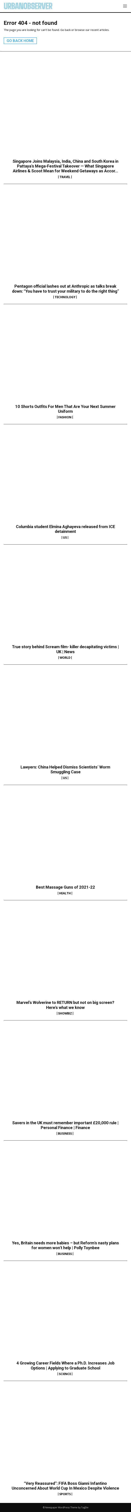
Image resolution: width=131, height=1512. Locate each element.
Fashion (65, 417)
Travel (64, 176)
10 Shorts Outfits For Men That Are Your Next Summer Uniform (65, 409)
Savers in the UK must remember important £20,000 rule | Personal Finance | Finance (65, 1125)
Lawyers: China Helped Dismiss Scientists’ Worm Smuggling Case (65, 769)
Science (65, 1373)
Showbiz (65, 1013)
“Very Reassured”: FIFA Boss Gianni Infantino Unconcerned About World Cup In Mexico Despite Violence (65, 1486)
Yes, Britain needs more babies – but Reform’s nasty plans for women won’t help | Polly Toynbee (65, 1245)
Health (65, 893)
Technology (65, 297)
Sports (65, 1494)
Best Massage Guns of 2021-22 (65, 887)
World (65, 657)
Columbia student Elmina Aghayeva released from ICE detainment (65, 529)
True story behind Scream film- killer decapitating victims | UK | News (65, 649)
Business (65, 1133)
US (65, 537)
